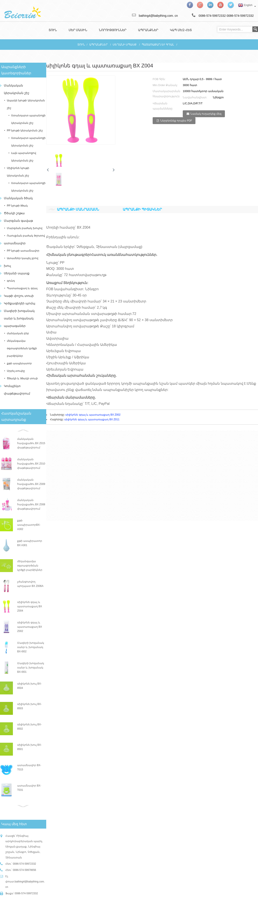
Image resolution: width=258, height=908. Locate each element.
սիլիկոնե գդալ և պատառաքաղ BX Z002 (29, 626)
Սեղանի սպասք (125, 44)
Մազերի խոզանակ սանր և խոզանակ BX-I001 (30, 667)
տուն (81, 44)
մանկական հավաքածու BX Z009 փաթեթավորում (31, 483)
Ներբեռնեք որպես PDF (176, 120)
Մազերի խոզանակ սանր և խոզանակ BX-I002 (30, 647)
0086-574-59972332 (240, 15)
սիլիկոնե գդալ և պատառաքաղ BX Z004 (29, 606)
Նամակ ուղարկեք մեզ (206, 113)
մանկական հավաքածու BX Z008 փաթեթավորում (31, 504)
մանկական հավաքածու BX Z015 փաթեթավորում (31, 443)
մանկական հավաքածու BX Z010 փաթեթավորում (31, 463)
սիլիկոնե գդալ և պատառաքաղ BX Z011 (91, 419)
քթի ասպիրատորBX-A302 (28, 524)
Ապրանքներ (98, 44)
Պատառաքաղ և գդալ (158, 44)
